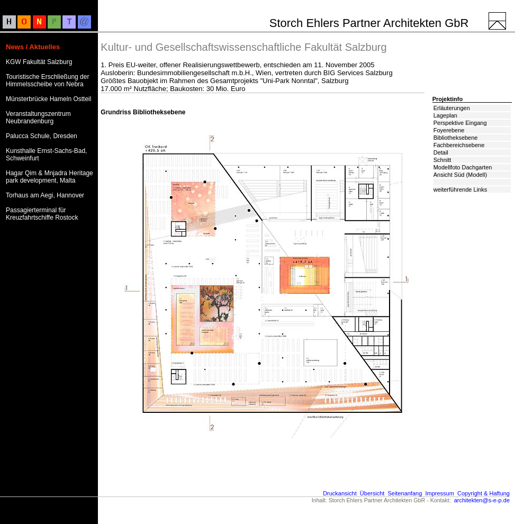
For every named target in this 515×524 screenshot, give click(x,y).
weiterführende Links (460, 189)
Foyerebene (449, 130)
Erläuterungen (451, 108)
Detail (440, 152)
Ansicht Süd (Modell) (460, 174)
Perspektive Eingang (460, 123)
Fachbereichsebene (459, 145)
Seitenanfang (404, 493)
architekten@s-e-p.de (482, 500)
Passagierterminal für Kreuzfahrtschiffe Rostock (42, 213)
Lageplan (445, 115)
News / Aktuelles (33, 47)
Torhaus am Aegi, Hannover (45, 195)
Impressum (439, 493)
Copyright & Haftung (483, 493)
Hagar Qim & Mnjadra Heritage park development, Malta (49, 176)
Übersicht (372, 493)
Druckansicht (340, 493)
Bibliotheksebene (455, 137)
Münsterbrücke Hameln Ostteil (48, 99)
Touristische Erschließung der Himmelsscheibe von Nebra (47, 80)
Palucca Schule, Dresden (41, 136)
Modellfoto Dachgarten (462, 167)
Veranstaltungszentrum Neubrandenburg (38, 117)
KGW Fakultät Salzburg (39, 62)
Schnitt (442, 160)
